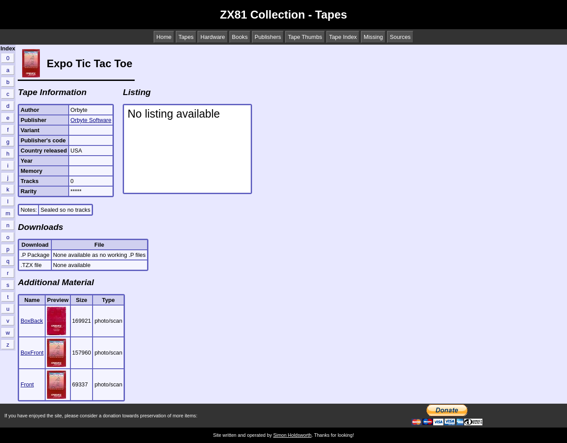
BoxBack (31, 320)
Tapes (186, 37)
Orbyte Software (90, 120)
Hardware (212, 37)
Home (163, 37)
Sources (400, 37)
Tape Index (343, 37)
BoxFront (31, 352)
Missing (373, 37)
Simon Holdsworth (292, 435)
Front (27, 384)
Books (240, 37)
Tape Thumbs (305, 37)
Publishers (268, 37)
